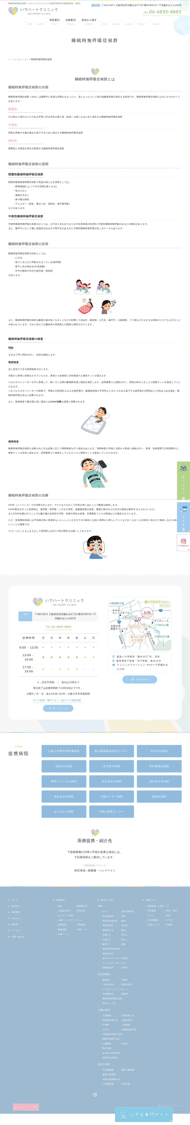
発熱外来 (82, 912)
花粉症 (125, 974)
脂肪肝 (125, 1000)
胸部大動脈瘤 (128, 1081)
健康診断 (63, 931)
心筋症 (125, 1055)
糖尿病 (106, 986)
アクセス (133, 22)
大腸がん (126, 941)
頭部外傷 (126, 1095)
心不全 (125, 1036)
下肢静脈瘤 (109, 1095)
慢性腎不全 (127, 932)
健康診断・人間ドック (159, 908)
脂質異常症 (127, 991)
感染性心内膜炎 (111, 1069)
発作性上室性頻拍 (112, 1064)
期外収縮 (108, 1059)
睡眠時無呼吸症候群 (114, 1005)
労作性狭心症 (128, 1022)
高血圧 (125, 986)
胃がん (106, 941)
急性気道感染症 (111, 922)
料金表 (99, 22)
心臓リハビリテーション (71, 922)
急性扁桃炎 (109, 918)
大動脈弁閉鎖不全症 (114, 1045)
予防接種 (82, 926)
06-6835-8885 (58, 628)
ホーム (16, 22)
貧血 (105, 937)
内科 (60, 908)
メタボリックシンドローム (117, 995)
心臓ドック (64, 936)
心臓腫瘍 (108, 1055)
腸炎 (105, 927)
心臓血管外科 (65, 912)
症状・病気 (172, 912)
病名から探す (82, 22)
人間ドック (83, 931)
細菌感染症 (109, 974)
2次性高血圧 (110, 991)
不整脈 (125, 1031)
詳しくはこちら (60, 710)
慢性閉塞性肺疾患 (112, 955)
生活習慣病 (153, 922)
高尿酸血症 (109, 1000)
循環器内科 (83, 908)
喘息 (105, 951)
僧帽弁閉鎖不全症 (112, 1050)
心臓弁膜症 (109, 1031)
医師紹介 (31, 22)
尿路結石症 (109, 960)
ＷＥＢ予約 (183, 517)
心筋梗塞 (108, 1022)
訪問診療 (63, 926)
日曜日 (169, 926)
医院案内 (47, 22)
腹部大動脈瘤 (110, 1085)
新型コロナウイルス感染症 (117, 965)
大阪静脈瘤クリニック (95, 867)
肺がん (106, 946)
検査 (168, 917)
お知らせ (16, 920)
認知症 (106, 932)
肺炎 (123, 918)
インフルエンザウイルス (116, 969)
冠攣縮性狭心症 (111, 1026)
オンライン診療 (183, 480)
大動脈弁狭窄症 (111, 1040)
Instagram (183, 543)
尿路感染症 (127, 927)
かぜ (105, 913)
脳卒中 (125, 946)
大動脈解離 (109, 1081)
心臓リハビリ (154, 926)
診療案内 (63, 22)
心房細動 (108, 1036)
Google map (142, 679)
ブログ (151, 917)
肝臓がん (126, 937)
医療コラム (115, 22)
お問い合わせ (170, 22)
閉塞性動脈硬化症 (112, 1090)
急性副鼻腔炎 (128, 913)
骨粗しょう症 (110, 1009)
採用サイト (150, 22)
